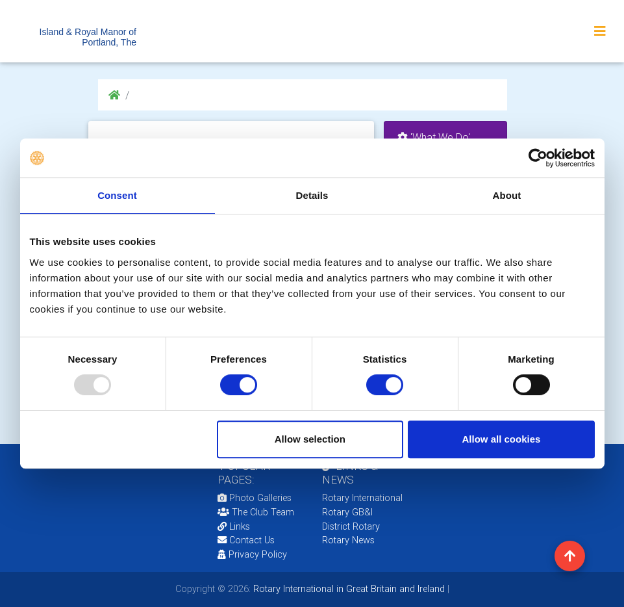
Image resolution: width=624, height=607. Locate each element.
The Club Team (256, 512)
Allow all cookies (501, 439)
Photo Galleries (255, 498)
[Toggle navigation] (600, 31)
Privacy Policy (252, 554)
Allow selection (310, 439)
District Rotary (351, 526)
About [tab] (507, 195)
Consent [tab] (117, 195)
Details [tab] (312, 195)
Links (234, 526)
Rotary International (362, 498)
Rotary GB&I (347, 512)
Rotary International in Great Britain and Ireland (348, 589)
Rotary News (348, 540)
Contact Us (246, 540)
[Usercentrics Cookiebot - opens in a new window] (538, 158)
